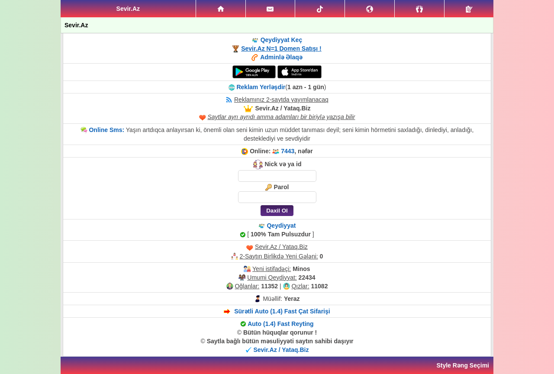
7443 (287, 151)
